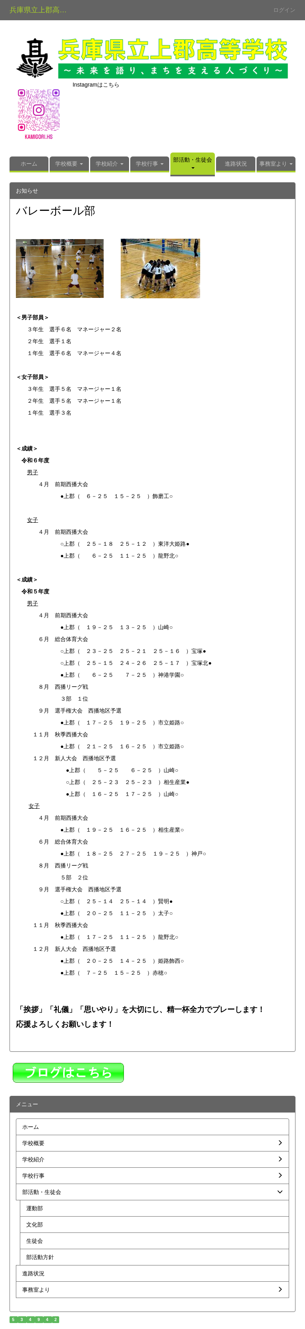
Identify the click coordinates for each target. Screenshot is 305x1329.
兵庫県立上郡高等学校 (43, 10)
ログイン (284, 10)
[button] (69, 164)
